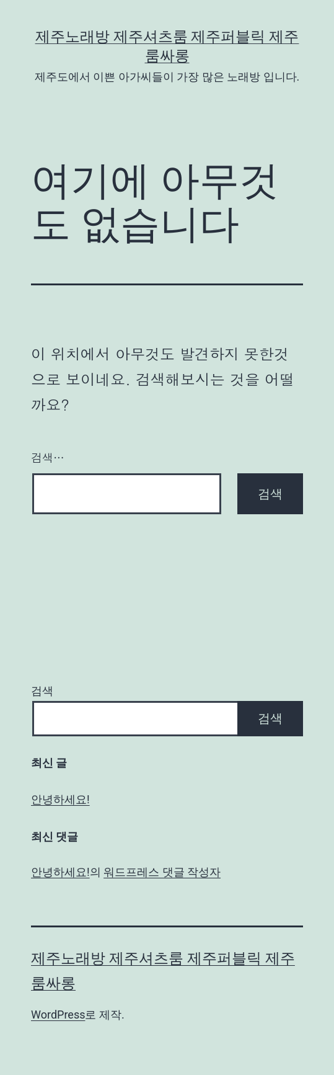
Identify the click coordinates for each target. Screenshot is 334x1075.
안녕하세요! (60, 799)
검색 (42, 690)
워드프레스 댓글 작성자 (162, 871)
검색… (47, 457)
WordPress (58, 1014)
